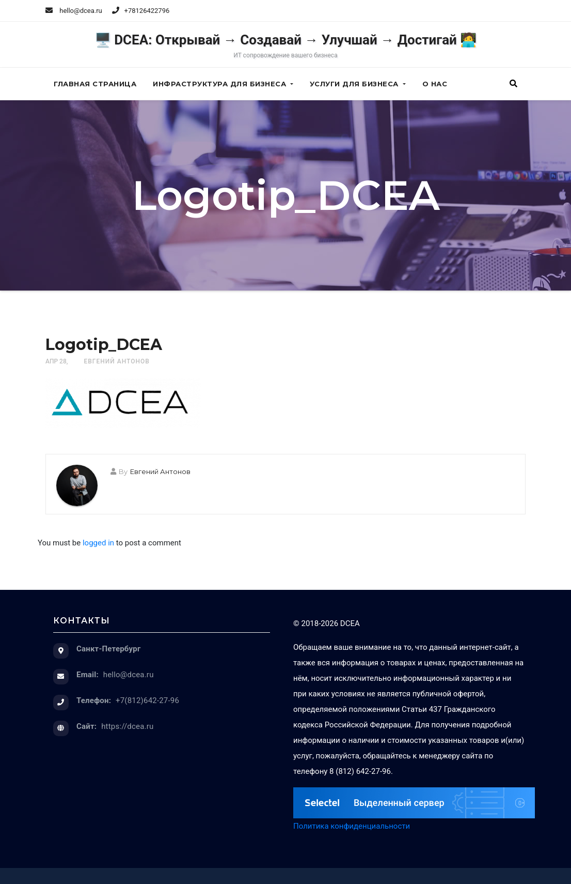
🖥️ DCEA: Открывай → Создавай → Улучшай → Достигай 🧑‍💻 (285, 45)
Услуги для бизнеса (358, 84)
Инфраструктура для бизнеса (223, 84)
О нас (435, 84)
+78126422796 (147, 10)
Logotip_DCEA (103, 344)
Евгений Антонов (116, 361)
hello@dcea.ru (73, 10)
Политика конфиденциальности (351, 826)
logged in (98, 542)
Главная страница (95, 84)
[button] (513, 83)
